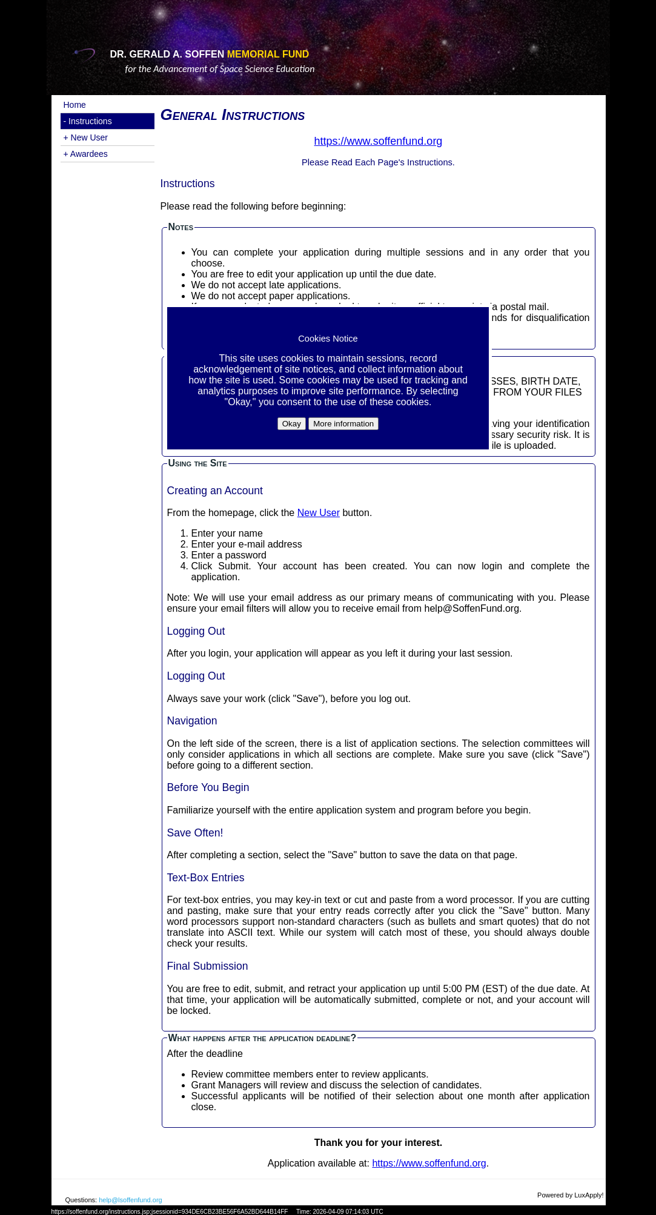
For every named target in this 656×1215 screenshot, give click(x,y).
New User (318, 513)
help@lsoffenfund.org (130, 1199)
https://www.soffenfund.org (429, 1163)
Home (75, 105)
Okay (291, 423)
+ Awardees (86, 154)
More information (343, 423)
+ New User (86, 137)
